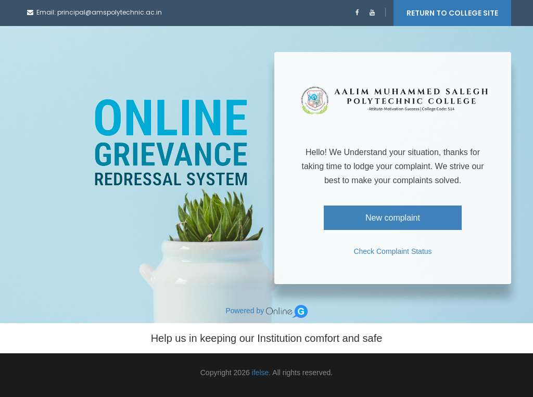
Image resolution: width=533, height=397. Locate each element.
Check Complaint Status (392, 251)
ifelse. (261, 372)
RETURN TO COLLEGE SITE (452, 13)
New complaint (392, 217)
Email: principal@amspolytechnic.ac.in (94, 12)
